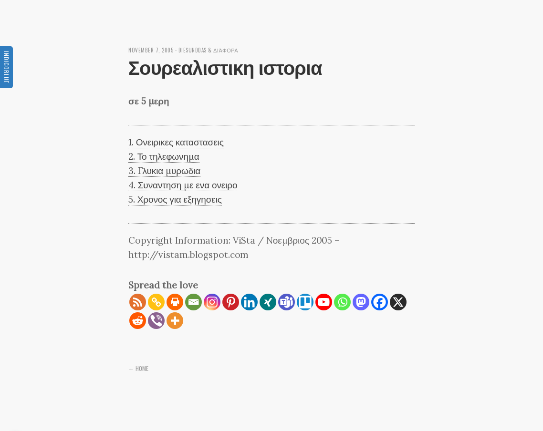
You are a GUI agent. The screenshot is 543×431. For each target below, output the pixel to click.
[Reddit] (137, 320)
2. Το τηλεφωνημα (163, 156)
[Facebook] (379, 302)
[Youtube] (323, 302)
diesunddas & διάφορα (208, 50)
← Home (138, 368)
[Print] (175, 302)
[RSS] (137, 302)
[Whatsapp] (342, 302)
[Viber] (156, 320)
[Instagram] (212, 302)
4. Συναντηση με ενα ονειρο (182, 185)
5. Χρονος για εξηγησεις (175, 199)
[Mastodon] (361, 302)
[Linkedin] (249, 302)
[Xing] (268, 302)
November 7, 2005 (150, 50)
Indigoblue (6, 67)
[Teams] (286, 302)
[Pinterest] (230, 302)
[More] (175, 320)
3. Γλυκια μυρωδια (164, 170)
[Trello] (305, 302)
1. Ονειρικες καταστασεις (176, 142)
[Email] (193, 302)
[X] (398, 302)
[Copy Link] (156, 302)
